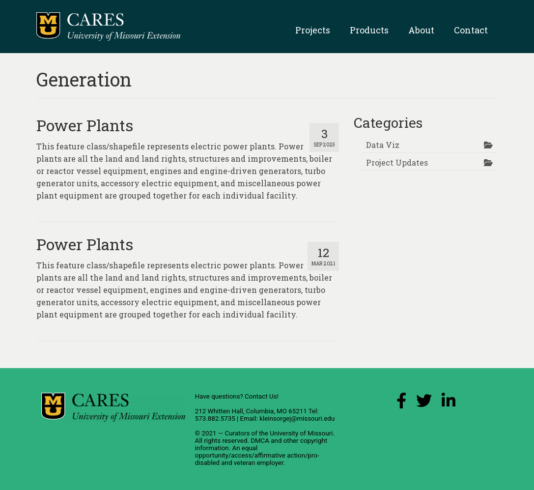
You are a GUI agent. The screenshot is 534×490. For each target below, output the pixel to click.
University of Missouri (301, 433)
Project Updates (397, 162)
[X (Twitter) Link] (424, 403)
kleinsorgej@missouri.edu (297, 418)
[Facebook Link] (401, 403)
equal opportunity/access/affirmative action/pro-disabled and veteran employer (257, 455)
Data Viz (382, 145)
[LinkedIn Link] (448, 403)
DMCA (260, 440)
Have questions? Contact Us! (237, 396)
